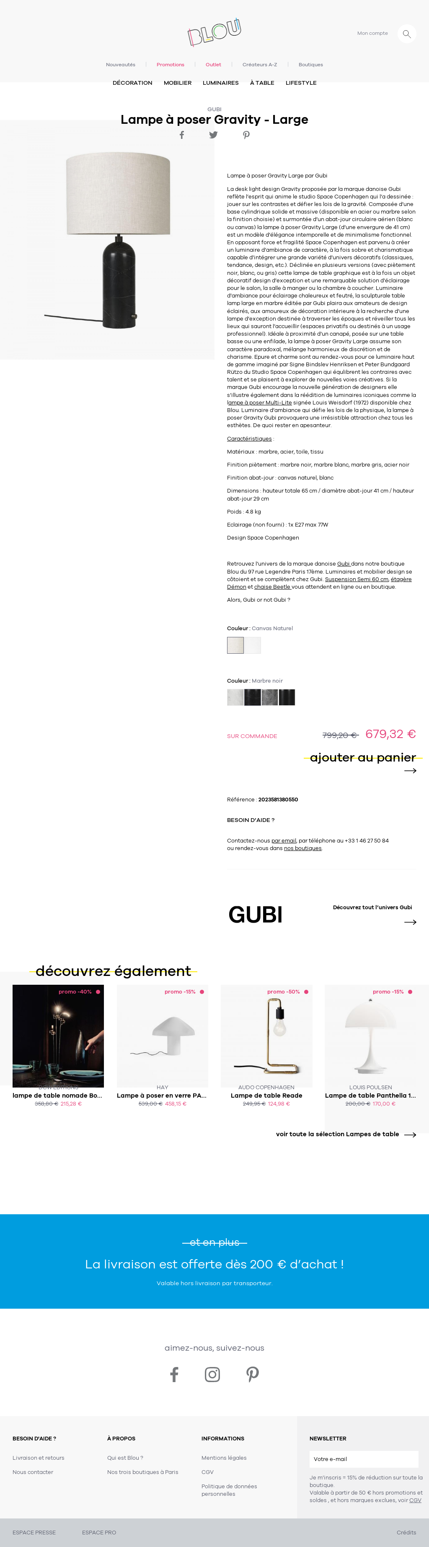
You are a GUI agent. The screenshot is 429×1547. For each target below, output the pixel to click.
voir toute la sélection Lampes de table (343, 1134)
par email (283, 841)
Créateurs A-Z (260, 64)
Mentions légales (224, 1458)
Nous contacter (33, 1472)
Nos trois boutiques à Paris (142, 1472)
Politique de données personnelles (229, 1490)
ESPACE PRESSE (34, 1533)
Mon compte (372, 33)
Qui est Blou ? (125, 1458)
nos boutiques (303, 848)
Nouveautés (120, 64)
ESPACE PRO (99, 1533)
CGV (415, 1500)
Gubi (214, 109)
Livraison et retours (39, 1458)
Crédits (406, 1533)
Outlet (213, 64)
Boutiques (311, 64)
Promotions (170, 64)
